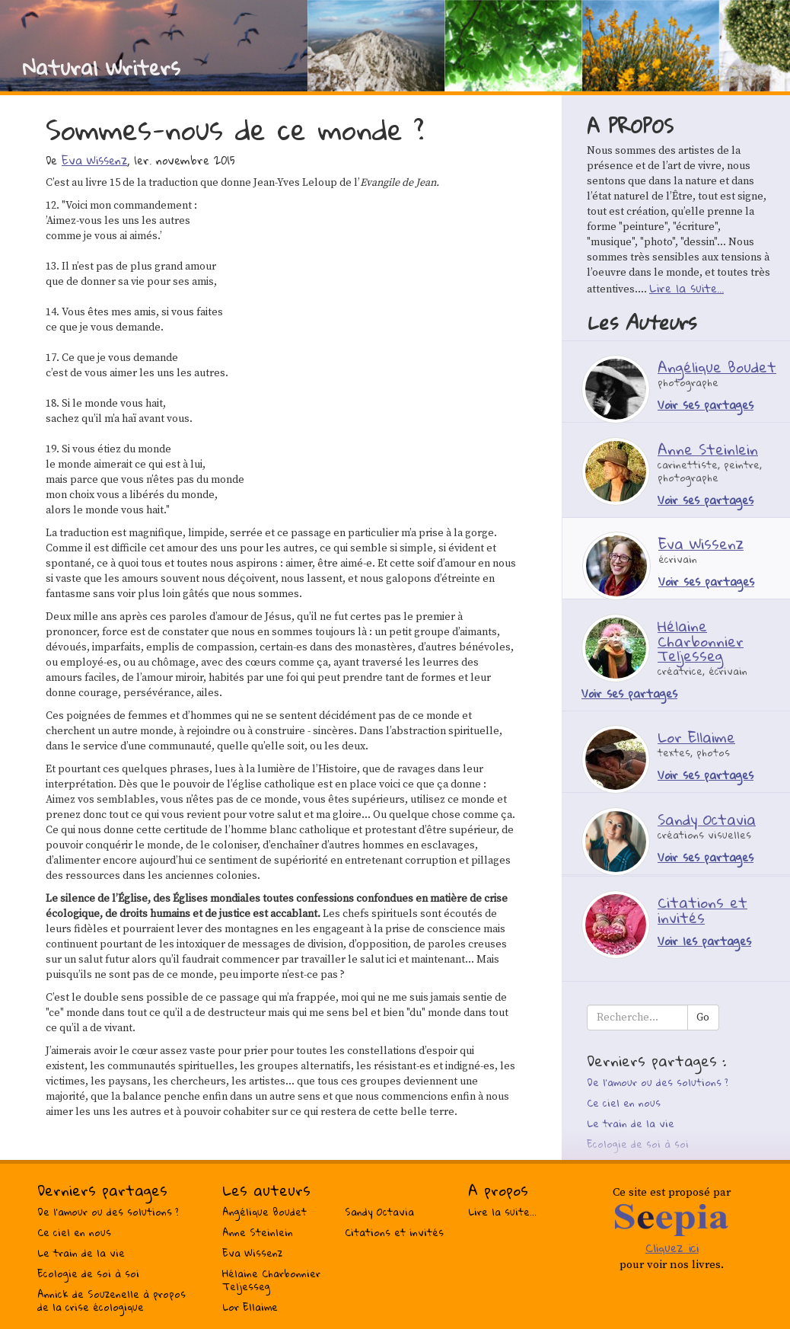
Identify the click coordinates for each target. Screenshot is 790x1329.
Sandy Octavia (379, 1212)
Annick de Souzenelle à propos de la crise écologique (111, 1300)
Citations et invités (394, 1232)
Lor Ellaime (250, 1307)
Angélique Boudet (264, 1212)
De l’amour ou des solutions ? (657, 1082)
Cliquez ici (672, 1247)
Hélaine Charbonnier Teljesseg (271, 1279)
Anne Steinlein (257, 1232)
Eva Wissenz (94, 160)
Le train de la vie (630, 1123)
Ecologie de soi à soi (638, 1144)
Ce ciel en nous (624, 1103)
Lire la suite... (686, 288)
